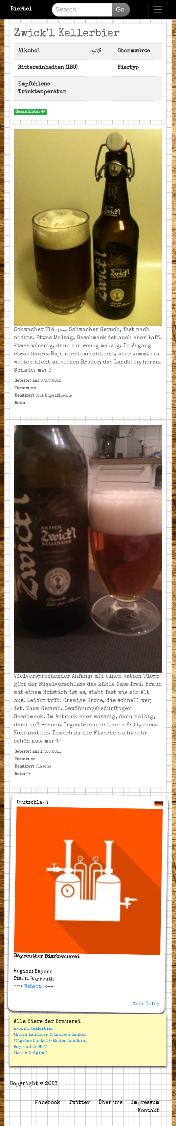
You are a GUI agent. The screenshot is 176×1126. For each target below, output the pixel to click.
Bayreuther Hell (31, 1047)
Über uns (110, 1103)
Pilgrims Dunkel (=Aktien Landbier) (51, 1041)
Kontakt (148, 1111)
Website (33, 987)
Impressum (145, 1103)
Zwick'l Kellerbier (33, 1029)
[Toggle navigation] (157, 9)
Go (120, 9)
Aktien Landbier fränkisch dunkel (50, 1035)
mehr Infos (145, 1003)
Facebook (47, 1103)
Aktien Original (31, 1053)
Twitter (79, 1103)
